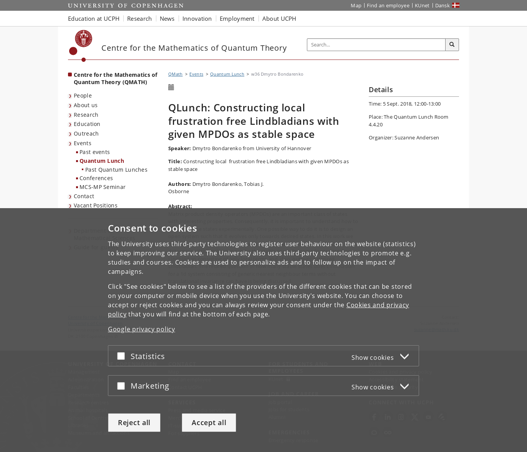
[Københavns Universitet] (81, 46)
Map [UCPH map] (356, 5)
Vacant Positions (96, 205)
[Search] (452, 44)
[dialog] (263, 330)
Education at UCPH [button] (93, 18)
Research (86, 114)
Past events (95, 152)
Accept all (209, 422)
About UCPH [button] (279, 18)
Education (87, 123)
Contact (84, 196)
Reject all (134, 422)
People (83, 95)
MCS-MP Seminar (103, 186)
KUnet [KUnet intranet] (422, 5)
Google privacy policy (141, 329)
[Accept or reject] (123, 355)
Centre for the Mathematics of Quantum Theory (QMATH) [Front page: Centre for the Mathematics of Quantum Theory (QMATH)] (115, 78)
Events (82, 143)
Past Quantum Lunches (116, 169)
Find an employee (388, 5)
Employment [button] (237, 18)
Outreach (86, 133)
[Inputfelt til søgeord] (376, 44)
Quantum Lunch (102, 160)
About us (86, 105)
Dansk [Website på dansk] (442, 5)
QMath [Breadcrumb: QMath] (175, 74)
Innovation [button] (197, 18)
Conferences (96, 178)
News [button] (167, 18)
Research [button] (139, 18)
